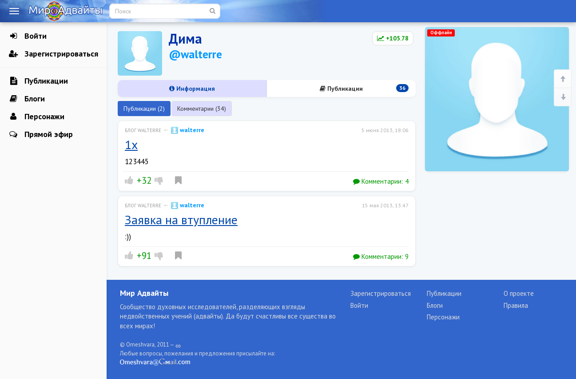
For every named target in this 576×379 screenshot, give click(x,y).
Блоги (27, 99)
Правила (516, 305)
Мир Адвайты (144, 293)
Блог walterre (143, 130)
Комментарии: (381, 181)
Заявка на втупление (181, 219)
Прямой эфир (41, 134)
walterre (187, 130)
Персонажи (36, 116)
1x (131, 144)
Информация (192, 89)
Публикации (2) (144, 109)
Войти (28, 36)
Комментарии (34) (201, 109)
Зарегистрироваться (53, 54)
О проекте (519, 293)
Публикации (38, 81)
